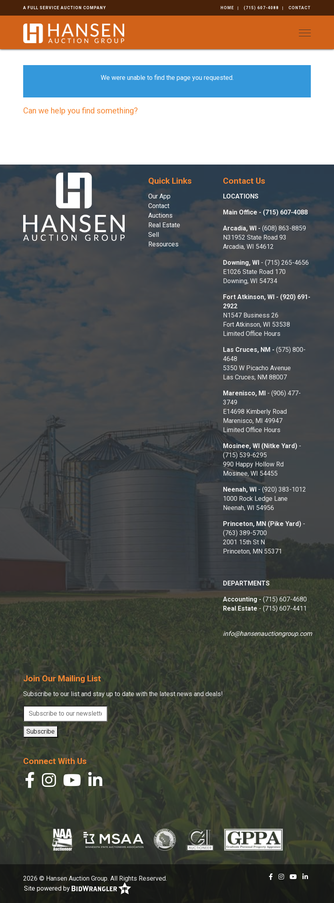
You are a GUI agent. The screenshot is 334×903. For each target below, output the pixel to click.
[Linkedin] (95, 782)
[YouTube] (72, 782)
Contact (299, 8)
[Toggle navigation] (305, 33)
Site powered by (77, 888)
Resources (163, 244)
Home (227, 8)
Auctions (160, 215)
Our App (159, 196)
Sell (153, 234)
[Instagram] (49, 782)
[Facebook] (30, 782)
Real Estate (164, 225)
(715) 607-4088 (261, 8)
